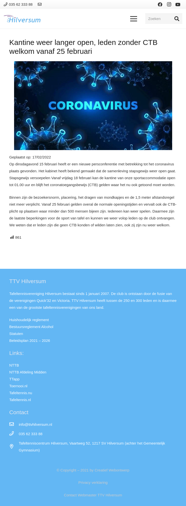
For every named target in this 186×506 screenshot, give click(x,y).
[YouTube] (177, 4)
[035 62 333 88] (14, 433)
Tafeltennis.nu (20, 393)
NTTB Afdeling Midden (27, 372)
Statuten (16, 333)
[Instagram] (169, 4)
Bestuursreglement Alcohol (31, 327)
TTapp (14, 379)
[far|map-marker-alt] (14, 446)
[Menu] (133, 19)
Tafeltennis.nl (20, 400)
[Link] (40, 4)
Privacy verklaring (92, 482)
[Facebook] (160, 4)
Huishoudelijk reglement (29, 320)
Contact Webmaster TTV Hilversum (93, 495)
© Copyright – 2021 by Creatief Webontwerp (93, 470)
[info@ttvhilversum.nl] (14, 424)
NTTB (14, 365)
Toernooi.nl (18, 386)
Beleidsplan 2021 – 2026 (29, 340)
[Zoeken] (163, 19)
